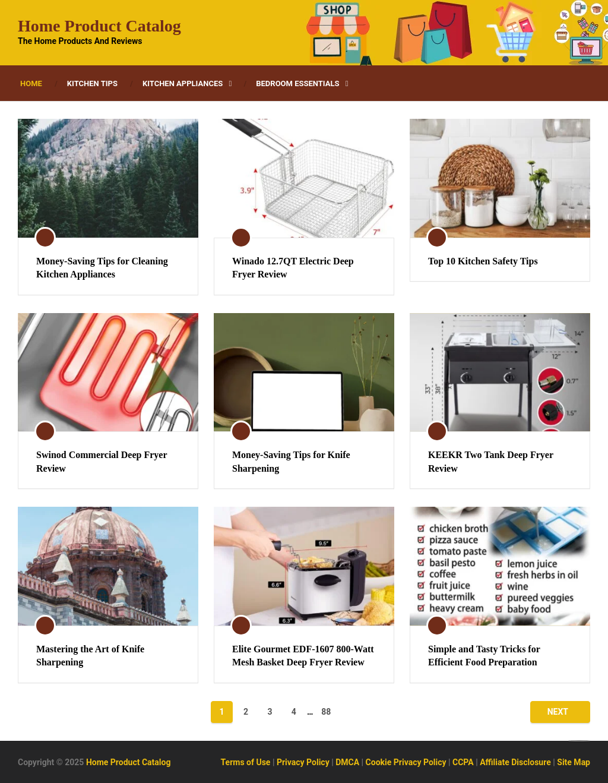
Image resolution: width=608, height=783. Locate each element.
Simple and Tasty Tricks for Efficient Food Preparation (484, 655)
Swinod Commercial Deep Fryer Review (101, 461)
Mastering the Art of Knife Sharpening (90, 655)
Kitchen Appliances (182, 83)
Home (31, 83)
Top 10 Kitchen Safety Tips (483, 261)
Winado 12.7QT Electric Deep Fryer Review (293, 267)
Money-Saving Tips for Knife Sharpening (291, 461)
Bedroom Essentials (297, 83)
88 (326, 711)
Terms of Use (246, 762)
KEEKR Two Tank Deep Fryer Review (490, 461)
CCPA (463, 762)
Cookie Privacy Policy (406, 762)
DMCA (347, 762)
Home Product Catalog (99, 26)
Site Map (573, 762)
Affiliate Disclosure (515, 762)
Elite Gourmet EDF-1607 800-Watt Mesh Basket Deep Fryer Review (303, 655)
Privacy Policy (303, 762)
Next (557, 711)
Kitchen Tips (92, 83)
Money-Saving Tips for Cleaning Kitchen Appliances (102, 267)
